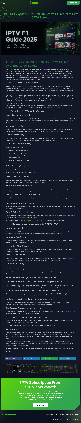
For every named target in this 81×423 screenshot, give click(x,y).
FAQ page (52, 325)
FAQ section (56, 107)
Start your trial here (25, 272)
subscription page (28, 220)
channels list (69, 169)
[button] (3, 3)
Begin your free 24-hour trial (15, 350)
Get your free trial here (47, 191)
